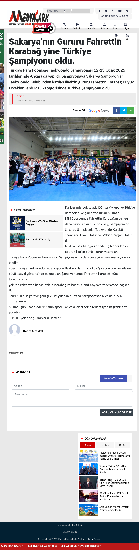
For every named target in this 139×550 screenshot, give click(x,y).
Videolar (77, 26)
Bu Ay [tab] (122, 445)
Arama (64, 26)
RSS (127, 37)
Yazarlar (92, 26)
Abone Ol (92, 110)
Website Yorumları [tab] (113, 378)
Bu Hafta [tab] (105, 445)
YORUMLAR (23, 372)
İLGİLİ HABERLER (24, 210)
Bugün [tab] (87, 445)
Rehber (104, 26)
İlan (115, 26)
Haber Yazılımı (94, 539)
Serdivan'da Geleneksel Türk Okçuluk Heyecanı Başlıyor (64, 545)
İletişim (125, 26)
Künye (116, 37)
